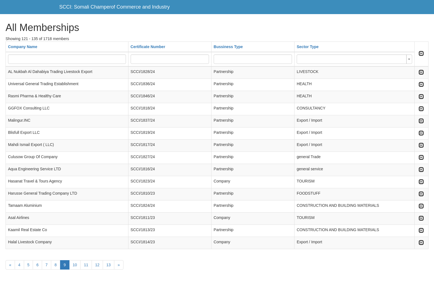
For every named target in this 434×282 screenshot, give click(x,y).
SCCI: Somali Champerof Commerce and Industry (114, 7)
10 (75, 265)
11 (86, 265)
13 (108, 265)
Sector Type (308, 47)
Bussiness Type (228, 47)
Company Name (22, 47)
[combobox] (354, 59)
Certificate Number (148, 47)
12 (97, 265)
